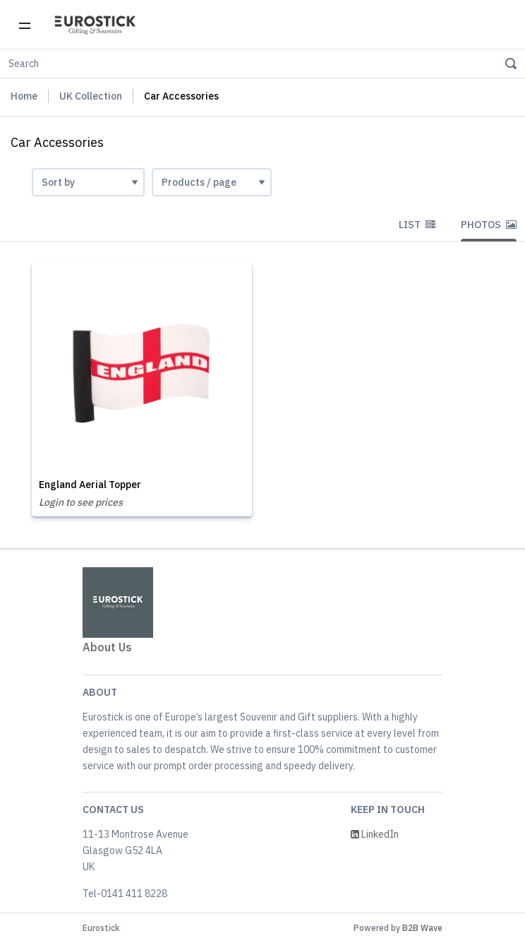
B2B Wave (422, 928)
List (417, 224)
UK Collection (90, 96)
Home (24, 96)
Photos (489, 224)
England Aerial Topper (90, 484)
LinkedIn (375, 834)
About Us (107, 647)
